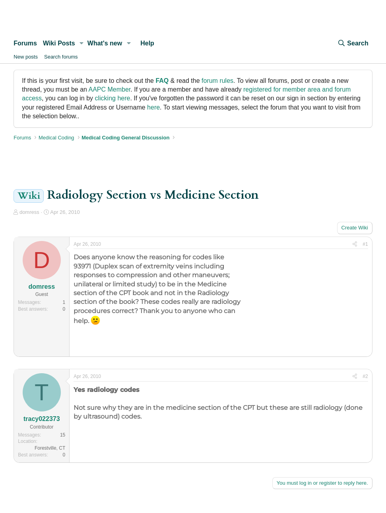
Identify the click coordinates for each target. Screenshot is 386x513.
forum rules (217, 80)
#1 (365, 244)
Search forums (61, 57)
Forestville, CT (50, 448)
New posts (26, 57)
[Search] (352, 43)
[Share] (355, 244)
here (153, 107)
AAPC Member (110, 89)
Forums (25, 43)
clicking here (112, 98)
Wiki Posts (59, 43)
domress (29, 212)
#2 (365, 376)
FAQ (162, 80)
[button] (81, 43)
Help (147, 43)
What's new (104, 43)
